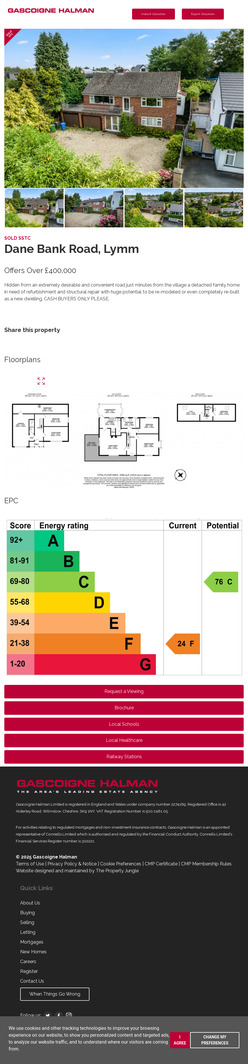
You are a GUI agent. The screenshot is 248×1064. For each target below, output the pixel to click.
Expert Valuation (203, 14)
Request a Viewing (124, 691)
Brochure (124, 707)
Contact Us (32, 981)
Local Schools (124, 724)
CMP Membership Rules (206, 864)
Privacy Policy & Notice (72, 864)
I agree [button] (179, 1040)
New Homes (33, 951)
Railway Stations (124, 756)
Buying (27, 912)
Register (29, 971)
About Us (30, 903)
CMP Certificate (161, 864)
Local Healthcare (124, 740)
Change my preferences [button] (214, 1040)
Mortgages (31, 942)
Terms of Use (30, 864)
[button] (22, 108)
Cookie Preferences (120, 864)
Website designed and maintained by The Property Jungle (77, 870)
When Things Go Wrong (54, 994)
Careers (28, 961)
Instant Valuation (153, 14)
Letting (27, 932)
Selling (27, 922)
